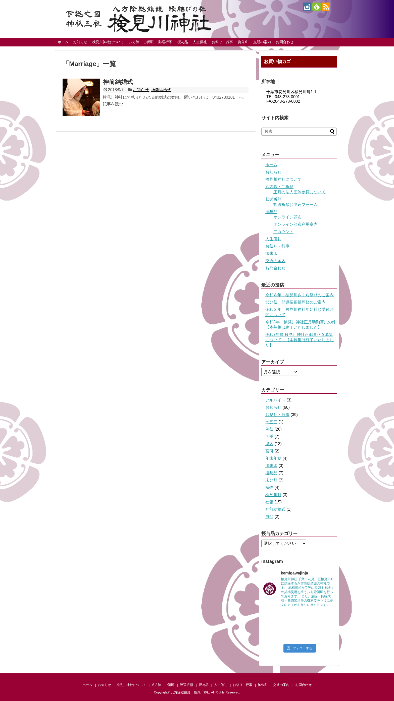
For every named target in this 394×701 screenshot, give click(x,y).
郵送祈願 (165, 42)
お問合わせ (284, 42)
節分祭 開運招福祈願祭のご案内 (295, 302)
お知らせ (80, 42)
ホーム (63, 42)
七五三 (271, 422)
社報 (269, 502)
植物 (269, 487)
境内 (269, 444)
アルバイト (275, 400)
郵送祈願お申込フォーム (295, 204)
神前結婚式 (118, 81)
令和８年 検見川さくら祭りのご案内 (299, 295)
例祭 (269, 429)
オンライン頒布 (287, 217)
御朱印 (243, 42)
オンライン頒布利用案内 (295, 224)
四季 (269, 436)
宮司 (269, 451)
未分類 (271, 480)
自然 (269, 516)
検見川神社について (108, 42)
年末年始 (273, 458)
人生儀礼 (200, 42)
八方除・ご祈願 (141, 42)
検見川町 (273, 495)
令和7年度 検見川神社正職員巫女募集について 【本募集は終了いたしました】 (299, 339)
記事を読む (113, 104)
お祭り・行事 (222, 42)
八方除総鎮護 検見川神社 (190, 692)
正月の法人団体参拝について (299, 192)
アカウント (283, 231)
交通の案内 (262, 42)
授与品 (182, 42)
